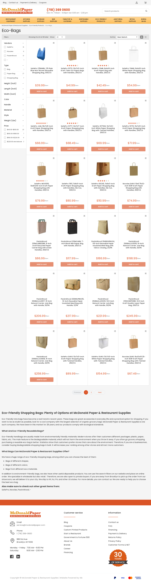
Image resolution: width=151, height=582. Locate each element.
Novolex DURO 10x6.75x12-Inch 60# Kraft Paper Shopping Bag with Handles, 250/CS (134, 187)
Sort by (112, 37)
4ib (81, 577)
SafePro (10, 47)
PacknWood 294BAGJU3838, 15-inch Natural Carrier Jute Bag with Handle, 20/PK (41, 360)
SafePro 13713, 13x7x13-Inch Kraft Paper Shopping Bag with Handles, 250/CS (133, 128)
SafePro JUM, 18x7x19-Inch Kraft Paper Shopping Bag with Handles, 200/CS (42, 128)
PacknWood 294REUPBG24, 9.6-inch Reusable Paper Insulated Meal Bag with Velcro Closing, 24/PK (103, 244)
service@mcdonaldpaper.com (31, 525)
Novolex (10, 51)
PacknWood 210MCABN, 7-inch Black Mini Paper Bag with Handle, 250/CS (72, 243)
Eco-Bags (49, 25)
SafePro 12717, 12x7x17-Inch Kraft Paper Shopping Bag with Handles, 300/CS (72, 128)
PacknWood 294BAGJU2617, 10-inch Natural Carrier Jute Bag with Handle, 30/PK (41, 302)
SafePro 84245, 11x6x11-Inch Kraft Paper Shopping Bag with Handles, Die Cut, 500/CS (103, 187)
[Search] (125, 11)
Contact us (13, 2)
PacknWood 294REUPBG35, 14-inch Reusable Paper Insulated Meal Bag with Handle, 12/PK (72, 302)
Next (99, 392)
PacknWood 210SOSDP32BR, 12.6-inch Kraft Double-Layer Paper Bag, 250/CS (134, 302)
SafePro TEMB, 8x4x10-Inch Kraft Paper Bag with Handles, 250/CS (103, 70)
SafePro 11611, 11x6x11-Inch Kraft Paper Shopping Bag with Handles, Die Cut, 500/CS (72, 187)
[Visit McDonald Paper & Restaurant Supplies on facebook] (12, 556)
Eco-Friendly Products (36, 25)
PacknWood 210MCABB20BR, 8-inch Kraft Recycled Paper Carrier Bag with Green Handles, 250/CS (42, 245)
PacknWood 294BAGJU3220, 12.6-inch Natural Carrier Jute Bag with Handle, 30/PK (103, 302)
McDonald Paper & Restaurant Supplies (15, 25)
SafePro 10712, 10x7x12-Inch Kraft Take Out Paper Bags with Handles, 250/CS (72, 70)
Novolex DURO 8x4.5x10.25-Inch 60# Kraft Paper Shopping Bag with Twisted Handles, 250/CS (133, 360)
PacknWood (12, 56)
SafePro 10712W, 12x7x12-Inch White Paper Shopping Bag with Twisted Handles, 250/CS (103, 129)
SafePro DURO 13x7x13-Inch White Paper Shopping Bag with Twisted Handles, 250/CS (103, 360)
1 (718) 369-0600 (24, 533)
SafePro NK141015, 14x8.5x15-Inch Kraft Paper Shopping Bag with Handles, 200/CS (41, 187)
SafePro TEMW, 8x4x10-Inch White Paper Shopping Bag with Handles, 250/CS (133, 70)
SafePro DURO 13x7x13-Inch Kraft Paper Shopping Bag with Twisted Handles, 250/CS (72, 360)
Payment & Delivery (28, 2)
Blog (4, 2)
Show (52, 37)
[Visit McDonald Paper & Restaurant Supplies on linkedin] (18, 556)
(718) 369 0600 (58, 10)
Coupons (42, 2)
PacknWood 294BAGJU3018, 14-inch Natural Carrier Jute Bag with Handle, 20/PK (133, 244)
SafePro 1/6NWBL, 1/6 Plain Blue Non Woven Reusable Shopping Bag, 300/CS (42, 70)
